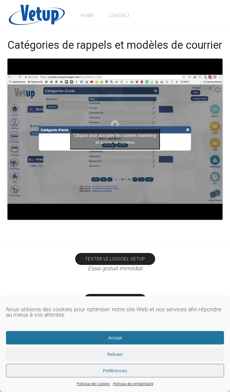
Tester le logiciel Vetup (115, 259)
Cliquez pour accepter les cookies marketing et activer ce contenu (115, 139)
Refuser (115, 354)
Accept (115, 337)
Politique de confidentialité (133, 384)
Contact (119, 15)
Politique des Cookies (93, 384)
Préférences (115, 370)
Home (87, 15)
